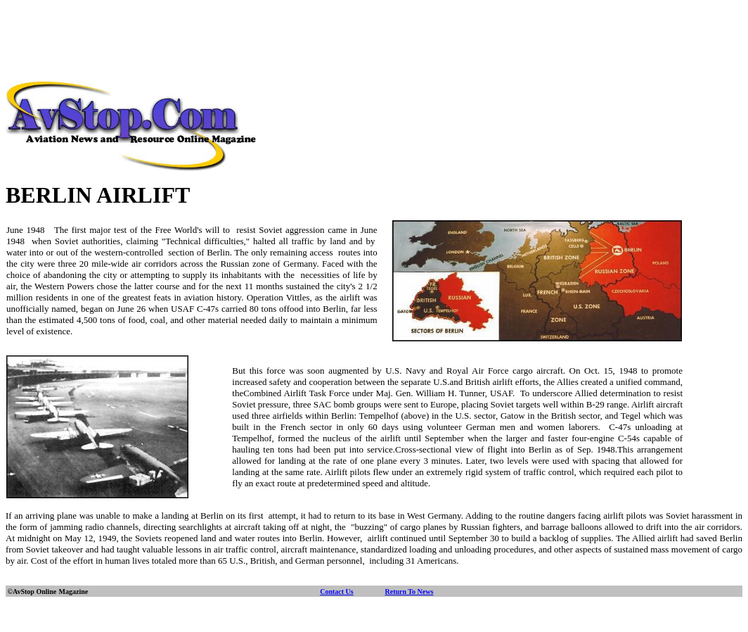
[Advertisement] (374, 37)
